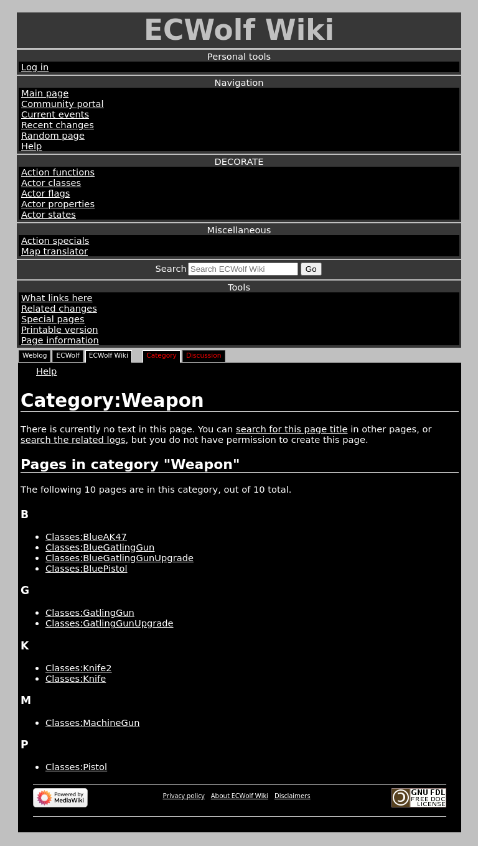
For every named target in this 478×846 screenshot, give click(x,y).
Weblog (34, 355)
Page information (60, 340)
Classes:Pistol (76, 766)
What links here (56, 297)
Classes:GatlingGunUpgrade (109, 623)
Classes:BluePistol (86, 568)
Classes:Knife (75, 678)
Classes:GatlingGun (89, 612)
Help (31, 146)
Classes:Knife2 (78, 667)
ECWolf (67, 355)
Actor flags (45, 193)
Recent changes (57, 124)
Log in (35, 67)
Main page (44, 93)
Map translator (54, 251)
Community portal (62, 103)
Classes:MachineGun (92, 722)
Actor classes (51, 182)
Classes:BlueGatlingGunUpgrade (119, 557)
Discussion (204, 355)
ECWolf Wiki (239, 30)
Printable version (59, 329)
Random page (53, 135)
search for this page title (291, 429)
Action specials (55, 240)
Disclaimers (292, 795)
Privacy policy (183, 795)
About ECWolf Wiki (239, 795)
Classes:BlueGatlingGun (99, 547)
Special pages (53, 319)
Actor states (48, 214)
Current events (55, 114)
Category (161, 355)
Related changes (59, 308)
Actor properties (58, 203)
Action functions (58, 172)
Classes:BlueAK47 (86, 536)
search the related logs (73, 439)
